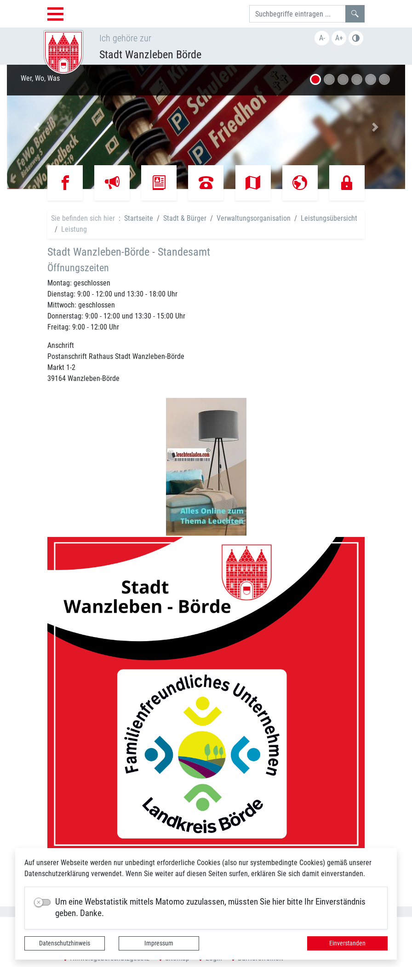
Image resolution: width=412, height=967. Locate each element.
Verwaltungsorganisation (254, 218)
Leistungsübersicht (329, 218)
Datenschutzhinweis (64, 943)
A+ (339, 38)
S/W (356, 38)
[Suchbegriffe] (297, 13)
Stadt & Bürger (184, 218)
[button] (37, 127)
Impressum (158, 943)
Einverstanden (347, 943)
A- (322, 38)
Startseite (138, 218)
